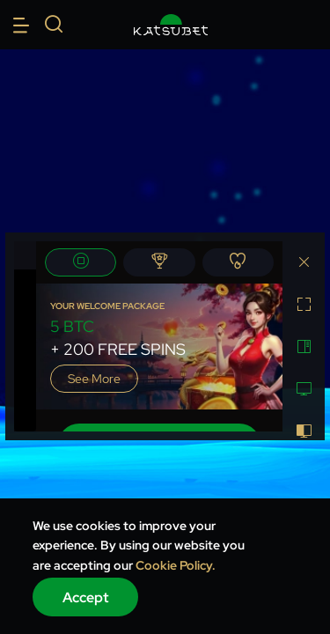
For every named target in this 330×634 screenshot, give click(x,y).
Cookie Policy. (176, 565)
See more (94, 379)
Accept (85, 597)
